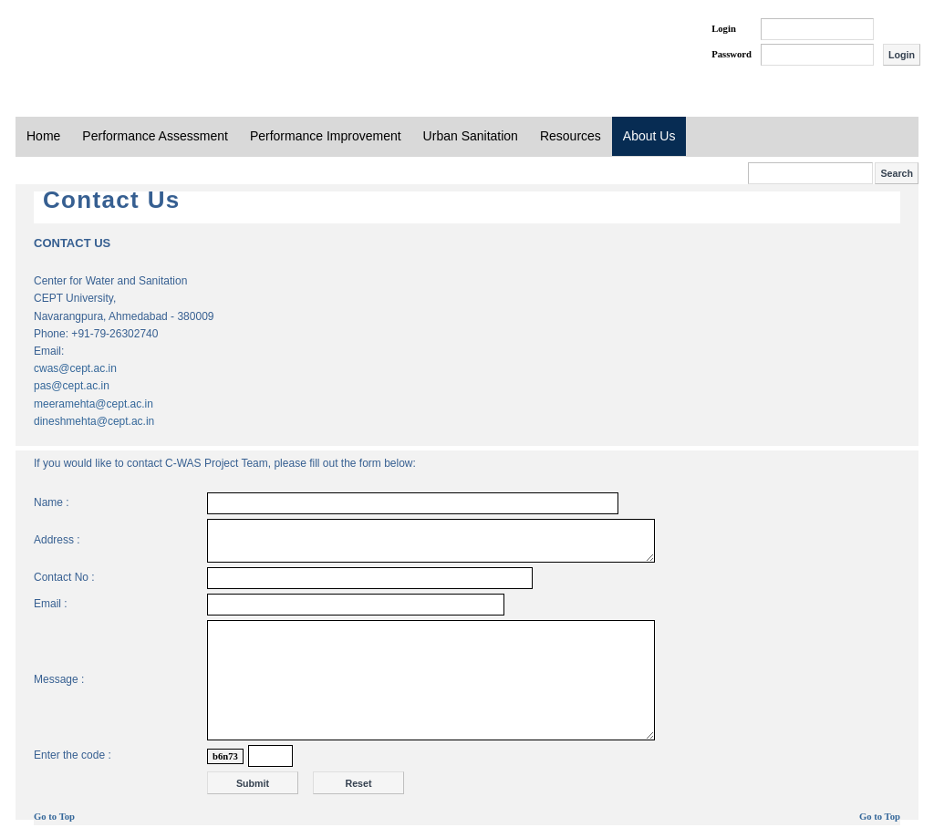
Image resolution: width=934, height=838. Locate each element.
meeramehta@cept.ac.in (93, 404)
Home (43, 136)
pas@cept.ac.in (71, 385)
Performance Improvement (325, 136)
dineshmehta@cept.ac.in (94, 421)
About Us (649, 136)
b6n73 (225, 756)
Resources (570, 136)
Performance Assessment (155, 136)
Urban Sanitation (470, 136)
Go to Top (54, 817)
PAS (77, 43)
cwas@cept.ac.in (75, 368)
